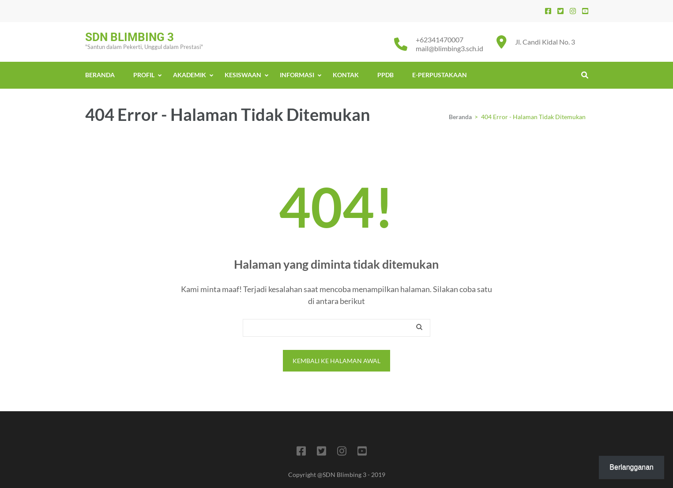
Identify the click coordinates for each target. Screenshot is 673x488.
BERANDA (100, 75)
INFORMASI (297, 75)
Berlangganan (631, 467)
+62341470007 (439, 39)
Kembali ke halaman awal (336, 360)
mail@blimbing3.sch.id (449, 48)
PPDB (385, 75)
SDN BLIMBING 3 (129, 37)
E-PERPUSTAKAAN (439, 75)
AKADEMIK (189, 75)
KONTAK (346, 75)
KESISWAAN (243, 75)
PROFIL (143, 75)
